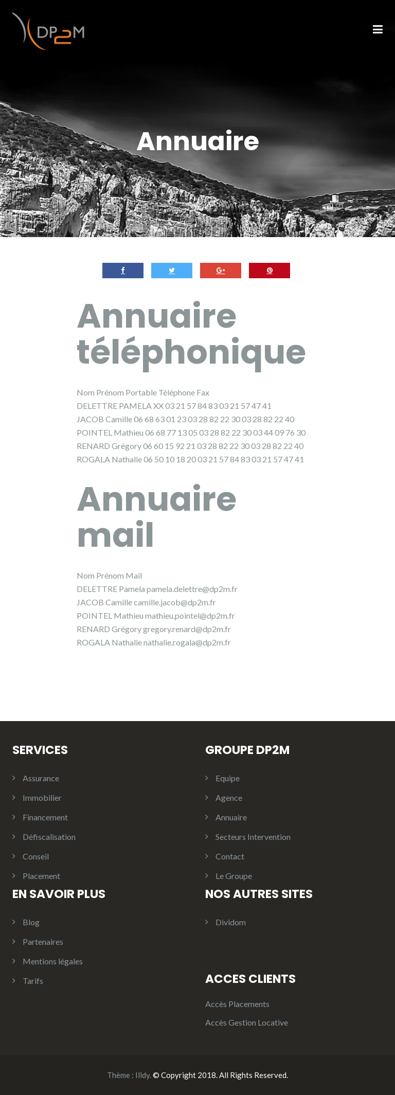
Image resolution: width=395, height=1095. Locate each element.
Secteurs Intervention (253, 836)
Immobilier (42, 797)
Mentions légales (53, 961)
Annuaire (231, 817)
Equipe (228, 778)
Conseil (36, 856)
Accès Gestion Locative (246, 1022)
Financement (45, 817)
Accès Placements (237, 1004)
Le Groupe (234, 876)
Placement (41, 876)
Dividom (231, 922)
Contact (230, 856)
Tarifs (33, 980)
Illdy (142, 1075)
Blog (31, 922)
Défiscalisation (49, 836)
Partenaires (43, 941)
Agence (229, 797)
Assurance (41, 778)
